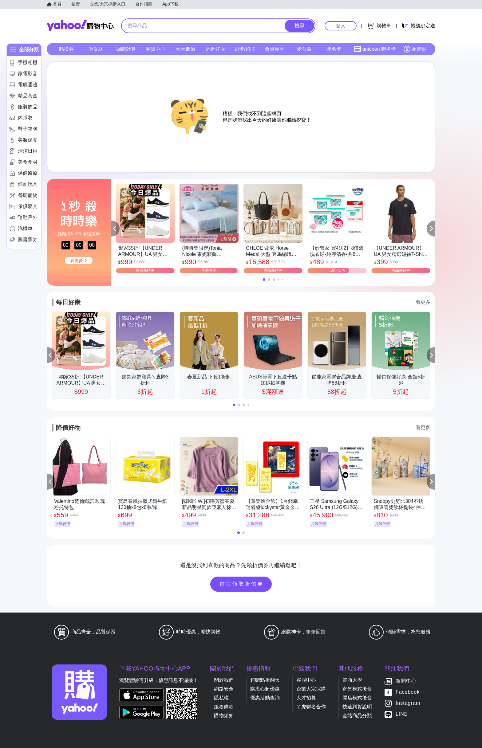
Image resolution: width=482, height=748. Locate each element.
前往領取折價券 (242, 583)
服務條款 (224, 706)
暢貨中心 (155, 49)
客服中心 (306, 680)
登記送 (96, 49)
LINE (402, 714)
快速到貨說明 (357, 706)
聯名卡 (333, 49)
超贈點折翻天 (265, 680)
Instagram (408, 703)
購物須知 (224, 715)
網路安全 (224, 688)
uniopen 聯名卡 (375, 49)
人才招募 (306, 697)
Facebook (408, 692)
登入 (340, 25)
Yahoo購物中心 (80, 25)
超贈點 (415, 49)
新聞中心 (406, 680)
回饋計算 (126, 49)
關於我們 (224, 680)
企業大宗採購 (311, 688)
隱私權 (221, 697)
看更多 (423, 302)
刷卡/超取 (244, 49)
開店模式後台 (357, 697)
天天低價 (185, 49)
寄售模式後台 (357, 688)
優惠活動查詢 (265, 697)
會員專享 (274, 49)
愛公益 (304, 49)
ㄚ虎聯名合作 (311, 706)
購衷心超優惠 (265, 688)
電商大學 (352, 680)
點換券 (66, 49)
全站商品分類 (357, 715)
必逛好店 (215, 49)
